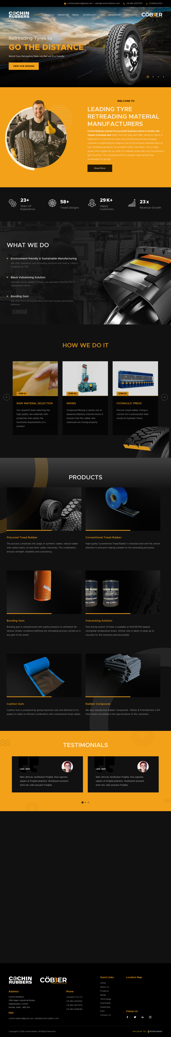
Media (75, 15)
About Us (49, 15)
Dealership (114, 15)
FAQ (102, 15)
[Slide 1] (147, 76)
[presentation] (6, 397)
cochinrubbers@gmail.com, (21, 1018)
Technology (90, 15)
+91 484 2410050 (74, 1001)
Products (63, 15)
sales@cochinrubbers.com (107, 3)
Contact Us (131, 15)
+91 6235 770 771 (74, 997)
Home (37, 15)
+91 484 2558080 (74, 1009)
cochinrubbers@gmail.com (79, 3)
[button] (82, 802)
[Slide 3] (158, 76)
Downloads (155, 3)
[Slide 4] (163, 76)
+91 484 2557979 (134, 3)
